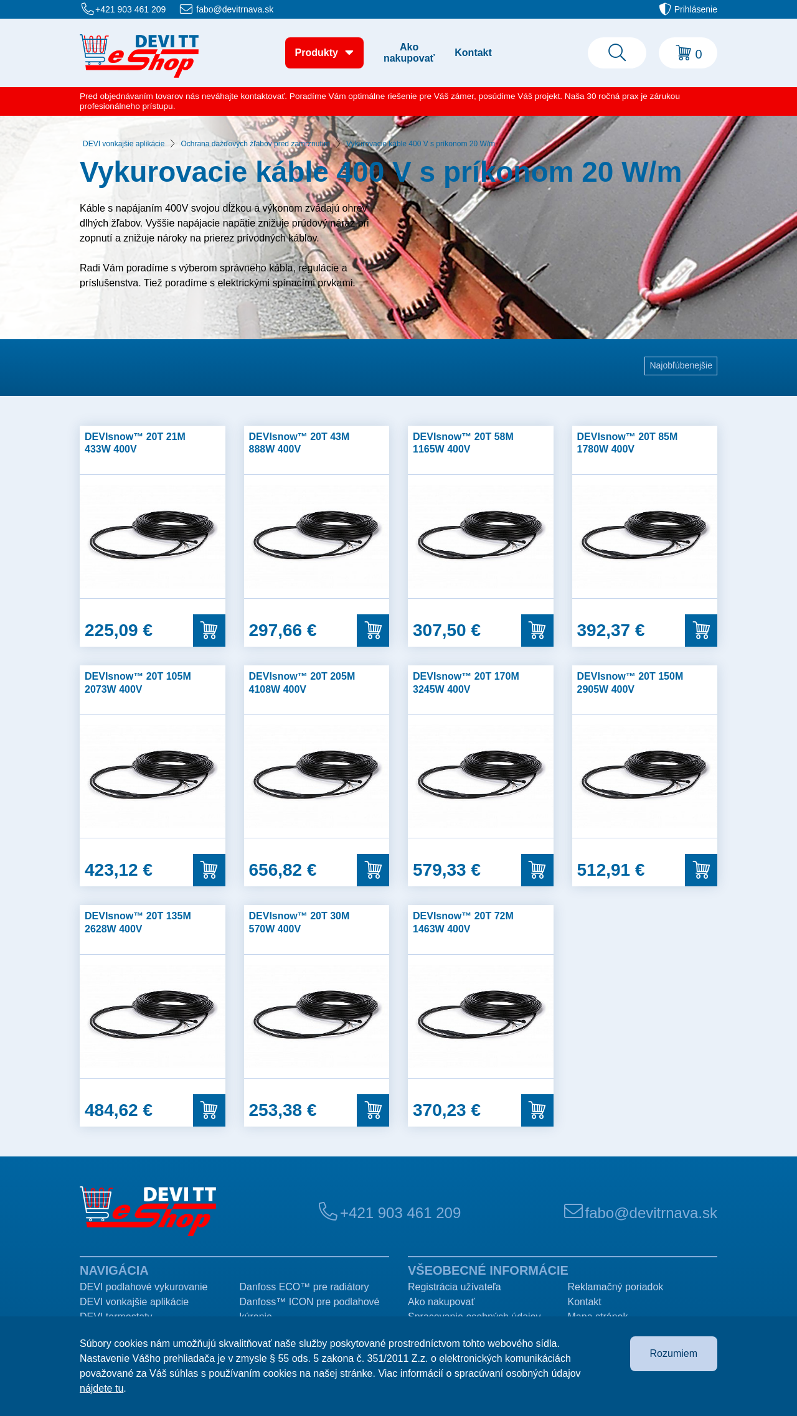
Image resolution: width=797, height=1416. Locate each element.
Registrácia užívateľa (454, 1287)
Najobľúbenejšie (680, 365)
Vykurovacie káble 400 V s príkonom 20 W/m (420, 143)
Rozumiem (673, 1353)
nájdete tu (101, 1388)
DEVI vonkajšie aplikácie (123, 143)
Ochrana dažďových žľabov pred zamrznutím (255, 143)
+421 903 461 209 (130, 9)
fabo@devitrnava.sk (234, 9)
